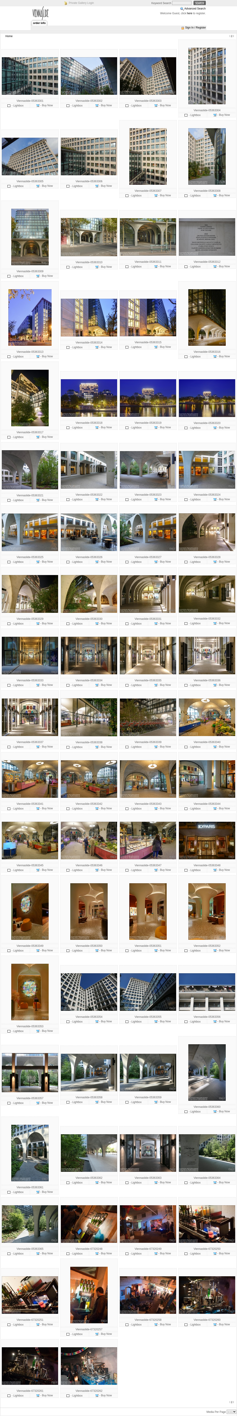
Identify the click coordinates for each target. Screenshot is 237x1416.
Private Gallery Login (81, 3)
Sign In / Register (195, 27)
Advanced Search (195, 8)
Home (9, 36)
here (189, 13)
